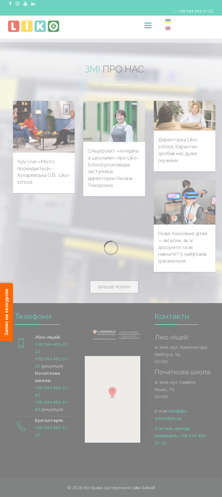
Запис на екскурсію (6, 312)
